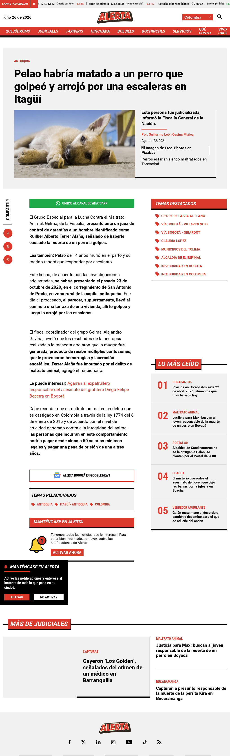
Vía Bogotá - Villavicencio (184, 224)
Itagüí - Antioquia (71, 505)
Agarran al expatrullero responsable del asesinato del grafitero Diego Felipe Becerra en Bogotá (79, 390)
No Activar (48, 597)
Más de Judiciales (39, 749)
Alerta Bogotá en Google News (81, 475)
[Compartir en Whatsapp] (7, 259)
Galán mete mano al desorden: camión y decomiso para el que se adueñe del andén (195, 517)
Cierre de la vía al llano (183, 216)
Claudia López (173, 241)
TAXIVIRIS (74, 31)
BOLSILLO (125, 31)
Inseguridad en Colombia (183, 274)
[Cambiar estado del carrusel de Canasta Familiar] (34, 4)
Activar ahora (67, 552)
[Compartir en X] (7, 246)
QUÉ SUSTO (205, 31)
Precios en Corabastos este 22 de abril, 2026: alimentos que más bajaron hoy (195, 391)
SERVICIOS (182, 31)
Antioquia (42, 505)
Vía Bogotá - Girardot (180, 233)
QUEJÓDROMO (18, 31)
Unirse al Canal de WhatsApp (82, 203)
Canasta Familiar (15, 3)
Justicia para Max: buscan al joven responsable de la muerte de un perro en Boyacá (196, 421)
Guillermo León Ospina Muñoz (171, 134)
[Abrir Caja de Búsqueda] (219, 17)
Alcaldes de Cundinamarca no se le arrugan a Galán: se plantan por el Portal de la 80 (194, 452)
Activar (17, 597)
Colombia (100, 505)
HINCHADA (100, 31)
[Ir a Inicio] (115, 17)
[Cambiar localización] (197, 17)
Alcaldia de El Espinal (181, 258)
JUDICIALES (48, 31)
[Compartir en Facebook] (7, 233)
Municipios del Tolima (180, 249)
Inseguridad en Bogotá (181, 266)
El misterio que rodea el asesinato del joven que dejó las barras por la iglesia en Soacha (193, 484)
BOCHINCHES (153, 31)
